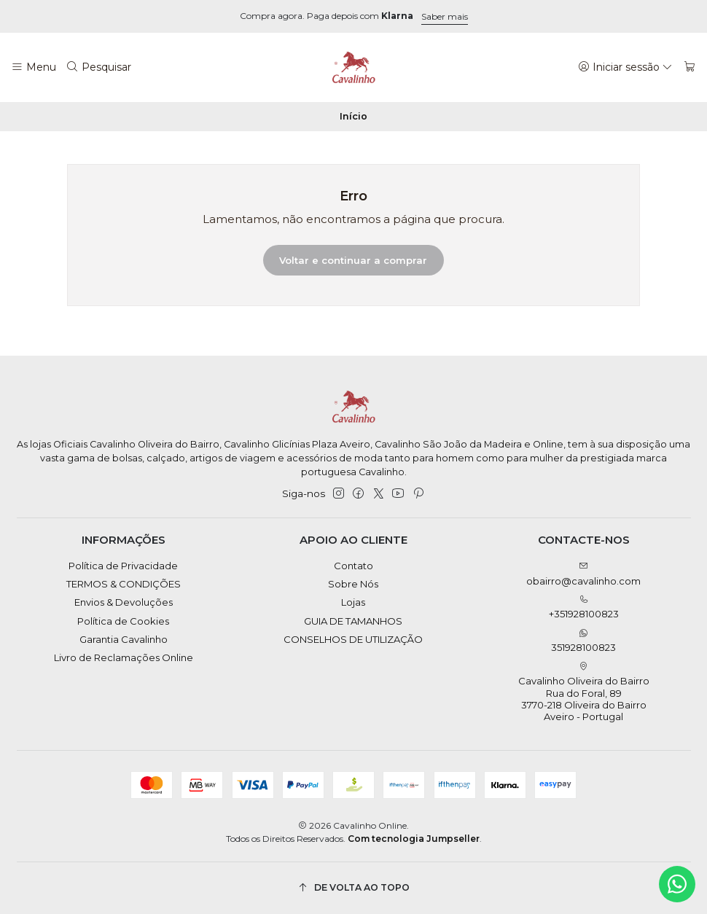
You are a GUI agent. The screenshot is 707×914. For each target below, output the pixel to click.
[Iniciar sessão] (625, 67)
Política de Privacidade (123, 565)
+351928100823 (584, 607)
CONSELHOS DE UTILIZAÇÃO (353, 639)
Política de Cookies (123, 621)
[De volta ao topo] (354, 888)
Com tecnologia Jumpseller (414, 838)
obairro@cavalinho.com (583, 574)
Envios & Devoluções (123, 602)
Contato (353, 565)
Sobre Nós (353, 584)
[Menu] (33, 67)
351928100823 (583, 641)
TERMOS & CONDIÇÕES (123, 584)
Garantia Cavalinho (123, 639)
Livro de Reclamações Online (123, 657)
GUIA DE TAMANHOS (353, 621)
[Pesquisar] (99, 67)
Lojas (353, 602)
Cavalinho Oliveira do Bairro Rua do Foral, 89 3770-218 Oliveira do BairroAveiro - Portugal (583, 692)
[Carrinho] (690, 67)
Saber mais (444, 16)
